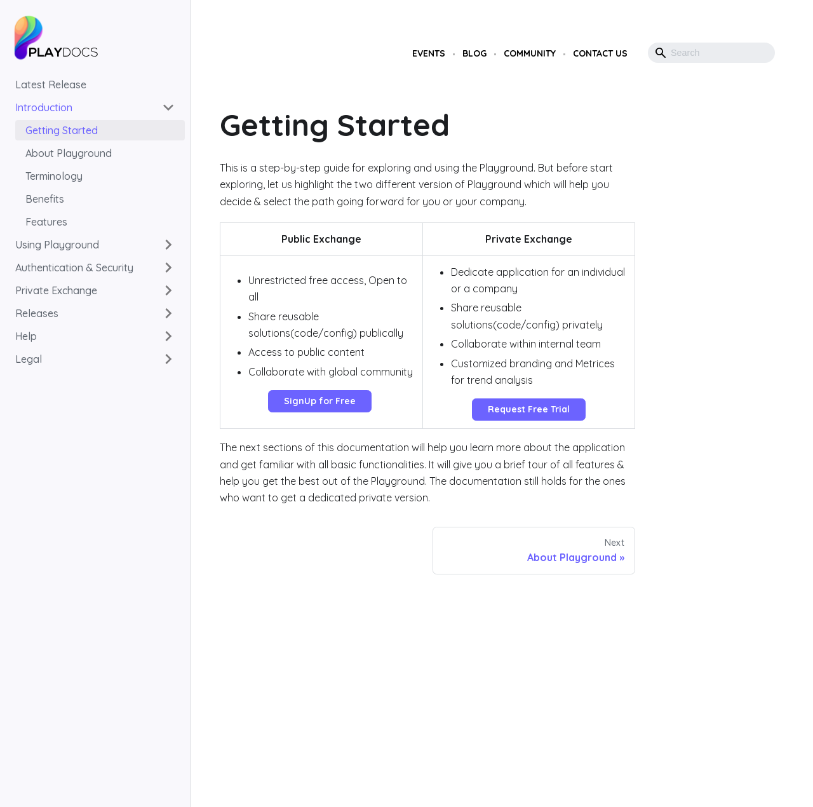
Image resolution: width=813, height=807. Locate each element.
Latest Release (50, 84)
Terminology (54, 176)
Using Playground (57, 244)
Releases (36, 313)
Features (46, 221)
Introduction (43, 107)
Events (428, 53)
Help (26, 336)
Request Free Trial (529, 409)
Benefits (44, 199)
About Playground (68, 153)
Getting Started (61, 130)
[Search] (711, 53)
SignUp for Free (320, 401)
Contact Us (600, 53)
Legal (28, 359)
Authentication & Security (74, 267)
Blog (474, 53)
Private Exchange (56, 290)
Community (530, 53)
